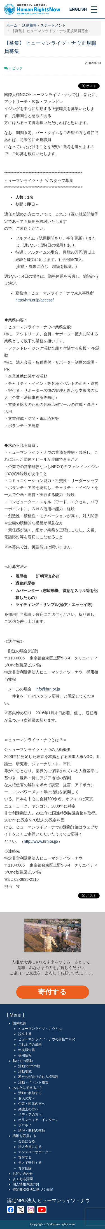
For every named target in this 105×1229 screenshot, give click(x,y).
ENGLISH (78, 9)
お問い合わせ (23, 1174)
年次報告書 (26, 1050)
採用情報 (25, 1055)
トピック (15, 68)
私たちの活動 (23, 1061)
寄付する (52, 992)
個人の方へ (26, 1098)
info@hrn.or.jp (48, 689)
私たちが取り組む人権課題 (38, 1077)
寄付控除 (25, 1168)
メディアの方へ (30, 1114)
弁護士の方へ (28, 1109)
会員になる (26, 1141)
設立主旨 (25, 1034)
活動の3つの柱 (29, 1066)
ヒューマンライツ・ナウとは (40, 1029)
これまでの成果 (30, 1045)
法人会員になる (30, 1147)
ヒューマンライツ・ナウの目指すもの (46, 1039)
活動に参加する (30, 1093)
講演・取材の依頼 (31, 1130)
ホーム (11, 25)
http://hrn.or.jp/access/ (34, 300)
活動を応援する (24, 1136)
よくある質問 (23, 1179)
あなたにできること (28, 1088)
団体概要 (19, 1023)
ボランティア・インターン (38, 1120)
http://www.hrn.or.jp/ (41, 841)
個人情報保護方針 (26, 1184)
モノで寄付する (30, 1163)
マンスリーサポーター (35, 1152)
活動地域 (25, 1071)
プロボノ (25, 1125)
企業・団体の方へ (31, 1104)
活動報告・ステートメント (44, 25)
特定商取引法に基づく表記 (33, 1189)
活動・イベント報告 (33, 1082)
